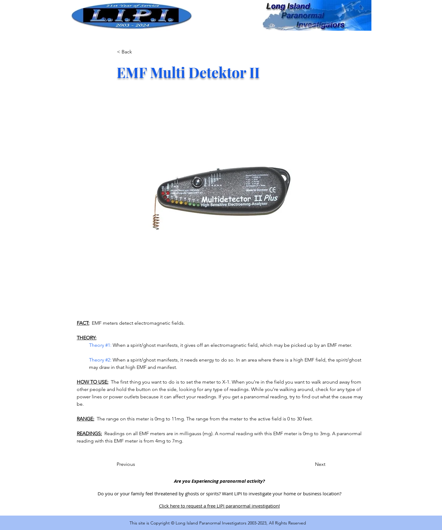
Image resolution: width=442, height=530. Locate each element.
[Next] (310, 464)
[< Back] (137, 52)
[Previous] (137, 464)
